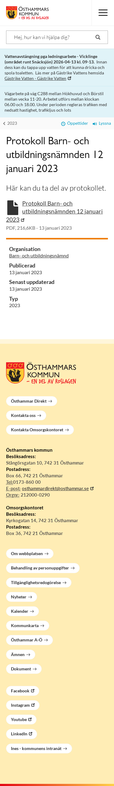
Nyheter (18, 596)
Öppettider (74, 123)
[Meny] (103, 13)
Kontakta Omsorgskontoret (37, 429)
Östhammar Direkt (29, 401)
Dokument (21, 668)
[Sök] (57, 37)
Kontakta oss (23, 415)
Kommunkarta (25, 625)
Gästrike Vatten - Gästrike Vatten (35, 78)
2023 (10, 123)
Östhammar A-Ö (26, 639)
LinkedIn (19, 733)
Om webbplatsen (27, 553)
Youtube (19, 719)
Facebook (20, 690)
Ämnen (18, 654)
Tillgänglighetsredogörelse (36, 582)
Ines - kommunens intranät (36, 748)
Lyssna (102, 123)
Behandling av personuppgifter (40, 567)
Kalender (19, 611)
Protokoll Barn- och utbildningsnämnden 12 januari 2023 (54, 211)
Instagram (20, 705)
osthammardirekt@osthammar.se (55, 488)
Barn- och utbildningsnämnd (39, 255)
